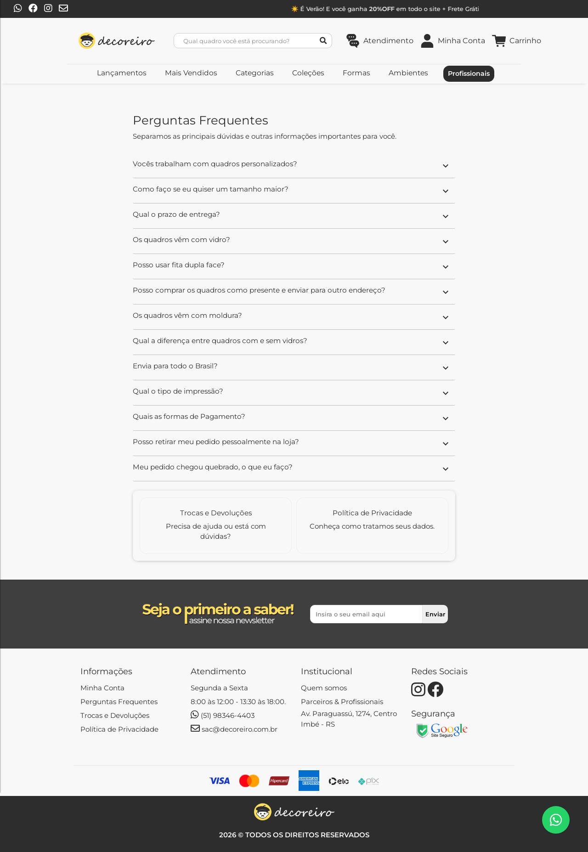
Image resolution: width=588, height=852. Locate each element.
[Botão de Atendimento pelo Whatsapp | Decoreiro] (556, 820)
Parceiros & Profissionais (342, 701)
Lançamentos (122, 72)
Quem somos (324, 687)
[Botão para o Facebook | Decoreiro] (33, 9)
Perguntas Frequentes (119, 701)
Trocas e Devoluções (114, 715)
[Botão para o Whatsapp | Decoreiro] (18, 9)
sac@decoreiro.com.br (234, 729)
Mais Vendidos (191, 72)
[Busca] (249, 40)
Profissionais (469, 73)
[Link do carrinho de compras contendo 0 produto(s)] (516, 41)
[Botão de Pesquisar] (323, 40)
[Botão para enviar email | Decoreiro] (63, 9)
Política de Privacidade (119, 729)
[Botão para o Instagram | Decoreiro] (48, 9)
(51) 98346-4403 (222, 715)
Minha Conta (102, 687)
